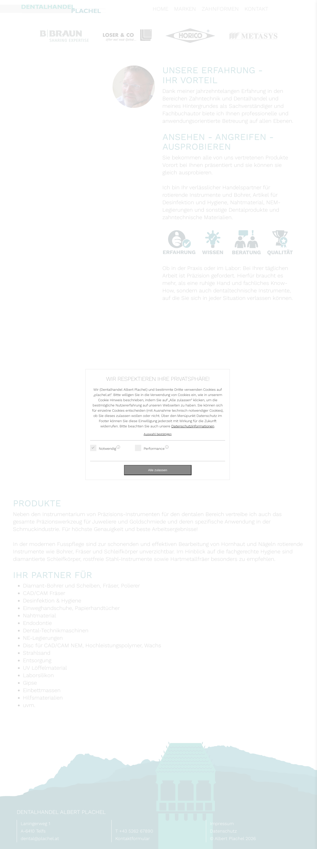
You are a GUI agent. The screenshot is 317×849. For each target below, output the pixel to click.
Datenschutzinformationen (192, 426)
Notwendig (107, 448)
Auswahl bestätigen (158, 434)
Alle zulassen (157, 470)
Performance (154, 448)
